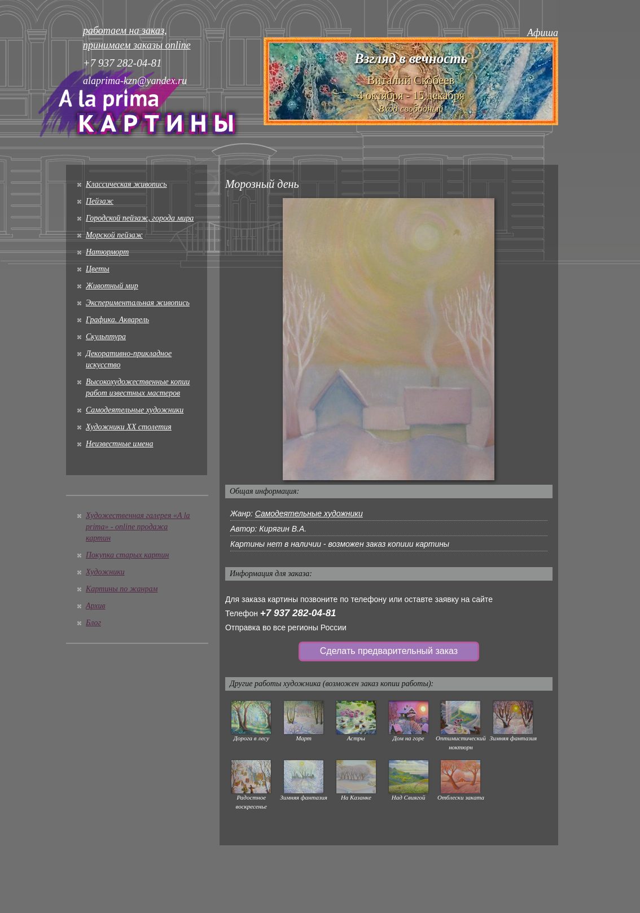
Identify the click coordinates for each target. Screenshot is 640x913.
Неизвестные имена (119, 444)
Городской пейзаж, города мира (140, 218)
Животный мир (112, 286)
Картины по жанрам (121, 589)
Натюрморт (107, 252)
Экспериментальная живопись (138, 303)
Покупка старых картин (127, 555)
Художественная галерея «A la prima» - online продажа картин (138, 526)
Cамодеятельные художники (134, 410)
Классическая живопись (126, 184)
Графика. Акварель (117, 319)
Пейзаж (99, 201)
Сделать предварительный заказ (389, 651)
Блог (93, 622)
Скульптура (106, 336)
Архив (96, 606)
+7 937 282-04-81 (298, 613)
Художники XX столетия (129, 427)
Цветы (97, 269)
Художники (105, 572)
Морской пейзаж (114, 235)
